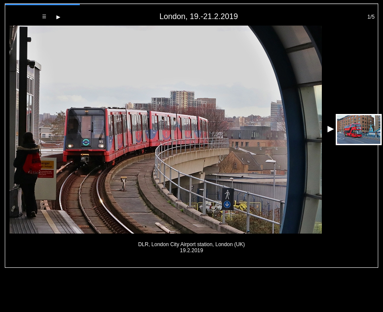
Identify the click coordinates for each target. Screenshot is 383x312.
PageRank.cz (191, 263)
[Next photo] (58, 17)
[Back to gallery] (44, 16)
